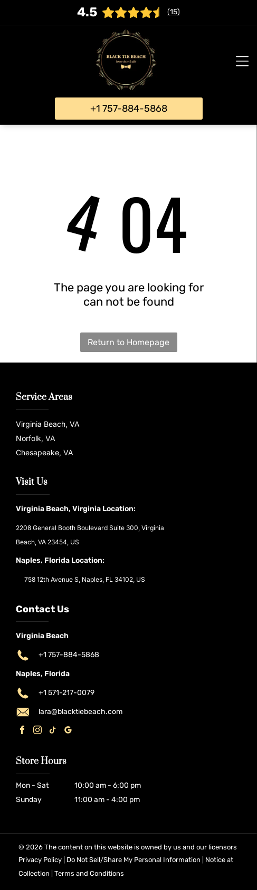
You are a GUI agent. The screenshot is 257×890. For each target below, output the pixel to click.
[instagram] (37, 731)
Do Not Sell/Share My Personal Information (133, 860)
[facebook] (22, 731)
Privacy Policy (40, 860)
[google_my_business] (68, 731)
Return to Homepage (128, 342)
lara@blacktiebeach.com (80, 711)
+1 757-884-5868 (69, 654)
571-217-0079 (71, 692)
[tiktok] (52, 731)
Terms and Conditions (89, 873)
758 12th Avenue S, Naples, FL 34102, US (84, 579)
